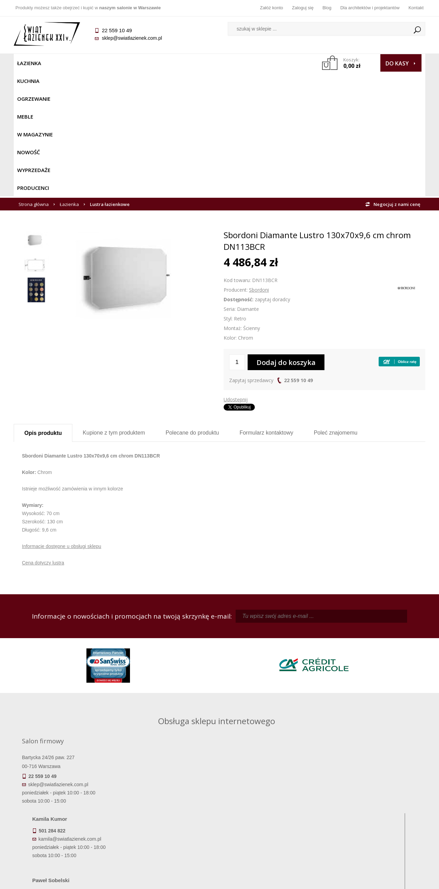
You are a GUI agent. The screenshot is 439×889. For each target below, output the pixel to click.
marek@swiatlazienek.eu (329, 678)
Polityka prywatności (168, 824)
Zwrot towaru (65, 834)
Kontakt (416, 7)
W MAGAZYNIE (163, 63)
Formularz (266, 308)
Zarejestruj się (271, 805)
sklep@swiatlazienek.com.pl (132, 38)
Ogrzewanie (96, 63)
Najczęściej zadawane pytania (168, 805)
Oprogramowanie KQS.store (395, 879)
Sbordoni (259, 165)
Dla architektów (373, 814)
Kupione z (114, 308)
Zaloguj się (302, 7)
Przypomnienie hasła (271, 814)
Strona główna (34, 79)
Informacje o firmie (373, 805)
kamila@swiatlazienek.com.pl (172, 642)
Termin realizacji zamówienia (65, 795)
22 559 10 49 (298, 255)
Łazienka (29, 63)
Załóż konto (271, 7)
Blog (326, 7)
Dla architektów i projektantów (370, 7)
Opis (43, 308)
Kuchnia (60, 63)
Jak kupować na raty (168, 814)
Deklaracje (65, 843)
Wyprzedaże (237, 63)
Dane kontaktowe (373, 795)
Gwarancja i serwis (65, 824)
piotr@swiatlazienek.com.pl (332, 642)
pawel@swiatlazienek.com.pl (171, 703)
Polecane (192, 308)
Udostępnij (236, 274)
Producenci (278, 63)
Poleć (335, 308)
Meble (129, 63)
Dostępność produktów (65, 805)
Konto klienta (271, 824)
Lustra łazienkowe (110, 79)
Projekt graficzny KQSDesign (327, 879)
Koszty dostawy (65, 814)
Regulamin (168, 795)
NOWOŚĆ (201, 63)
